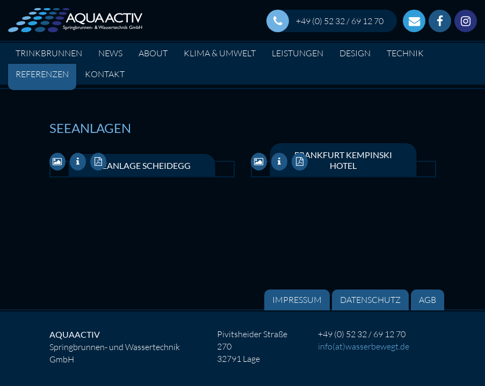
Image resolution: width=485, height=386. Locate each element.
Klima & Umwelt (220, 53)
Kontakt (105, 74)
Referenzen (42, 74)
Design (355, 53)
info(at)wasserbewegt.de (363, 346)
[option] (242, 86)
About (153, 53)
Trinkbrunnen (49, 53)
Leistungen (297, 53)
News (110, 53)
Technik (405, 53)
